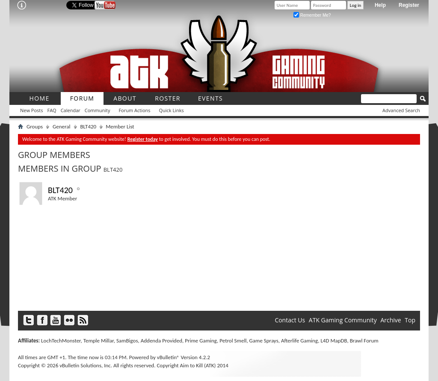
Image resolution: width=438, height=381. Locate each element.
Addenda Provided (161, 340)
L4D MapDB (333, 340)
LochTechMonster (60, 340)
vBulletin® (168, 357)
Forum (82, 98)
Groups (35, 126)
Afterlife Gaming (299, 340)
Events (210, 98)
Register (409, 5)
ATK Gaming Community (343, 320)
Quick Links (171, 110)
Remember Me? (312, 15)
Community (97, 110)
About (124, 98)
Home (39, 98)
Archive (390, 320)
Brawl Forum (364, 340)
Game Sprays (263, 340)
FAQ (51, 110)
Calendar (70, 110)
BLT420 (88, 126)
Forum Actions (134, 110)
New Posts (31, 110)
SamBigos (127, 340)
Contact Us (290, 320)
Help (380, 5)
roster (168, 98)
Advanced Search (401, 110)
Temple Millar (98, 340)
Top (410, 320)
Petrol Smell (232, 340)
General (61, 126)
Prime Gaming (201, 340)
